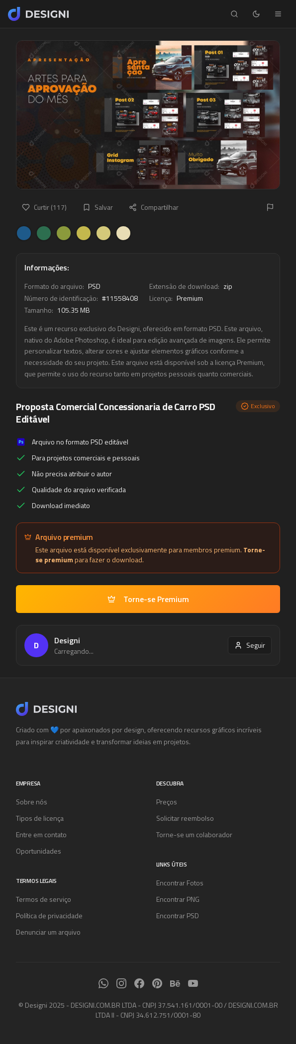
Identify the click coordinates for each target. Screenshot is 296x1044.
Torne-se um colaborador (194, 834)
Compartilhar (154, 207)
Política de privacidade (49, 915)
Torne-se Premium (148, 599)
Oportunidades (38, 851)
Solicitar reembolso (185, 818)
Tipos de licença (40, 818)
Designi (67, 640)
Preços (166, 801)
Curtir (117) (44, 207)
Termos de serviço (43, 899)
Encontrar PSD (177, 915)
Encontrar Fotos (179, 882)
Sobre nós (31, 801)
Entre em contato (41, 834)
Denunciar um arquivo (48, 932)
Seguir (249, 645)
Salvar (98, 207)
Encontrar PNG (177, 899)
